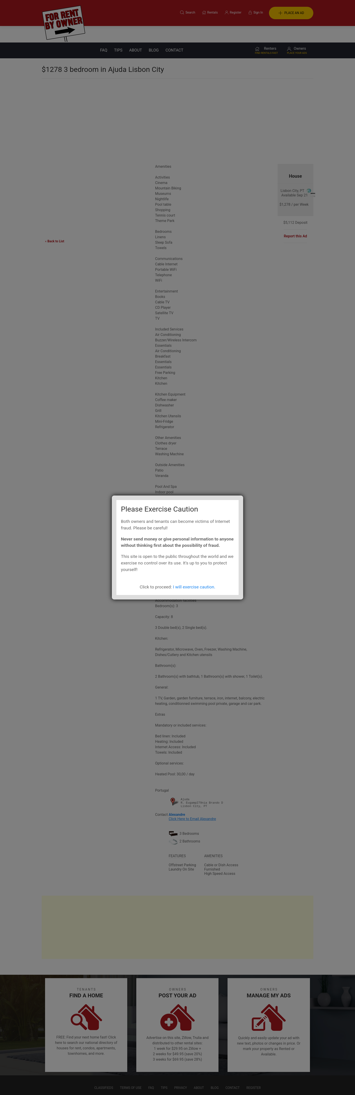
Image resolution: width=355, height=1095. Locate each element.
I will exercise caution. (194, 587)
